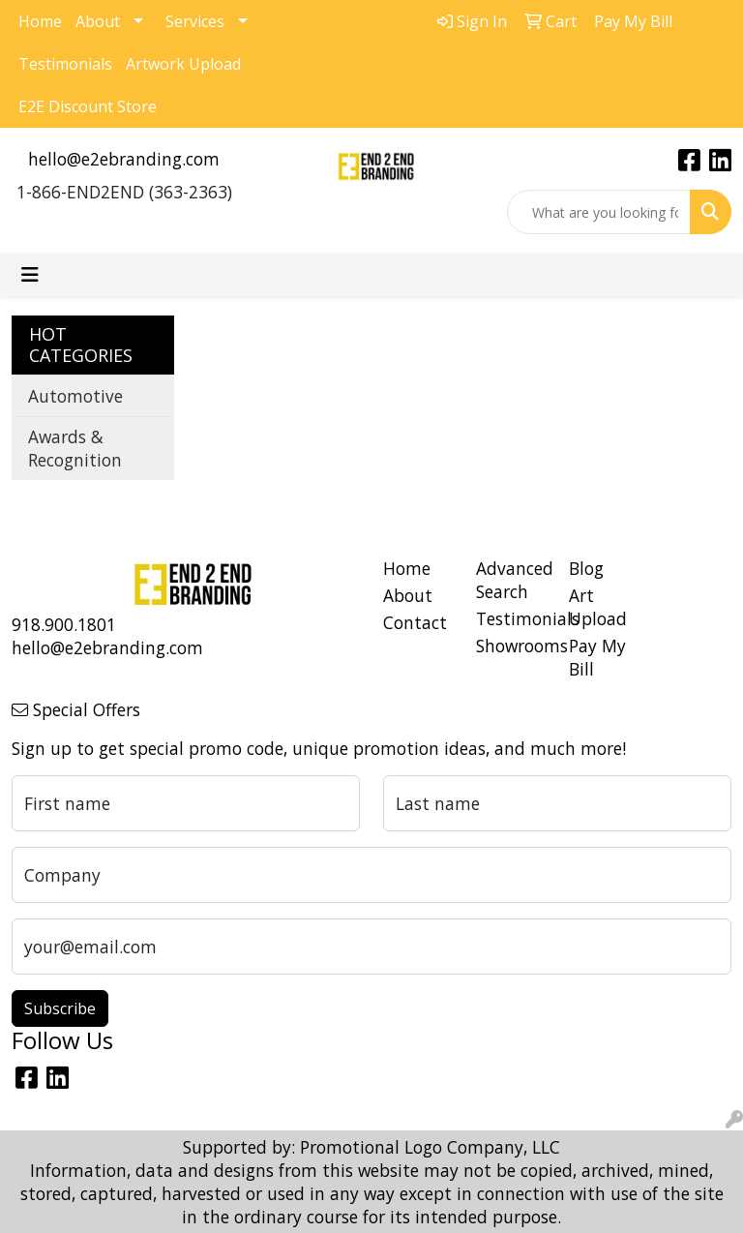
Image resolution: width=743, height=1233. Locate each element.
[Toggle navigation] (30, 274)
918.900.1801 (64, 624)
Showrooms (511, 645)
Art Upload (598, 607)
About (97, 21)
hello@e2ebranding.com (124, 158)
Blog (586, 568)
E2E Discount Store (87, 106)
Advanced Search (511, 579)
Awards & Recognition (75, 448)
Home (40, 21)
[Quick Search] (599, 212)
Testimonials (65, 64)
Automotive (75, 395)
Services (194, 21)
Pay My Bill (597, 657)
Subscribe (60, 1008)
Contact (415, 622)
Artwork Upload (183, 64)
